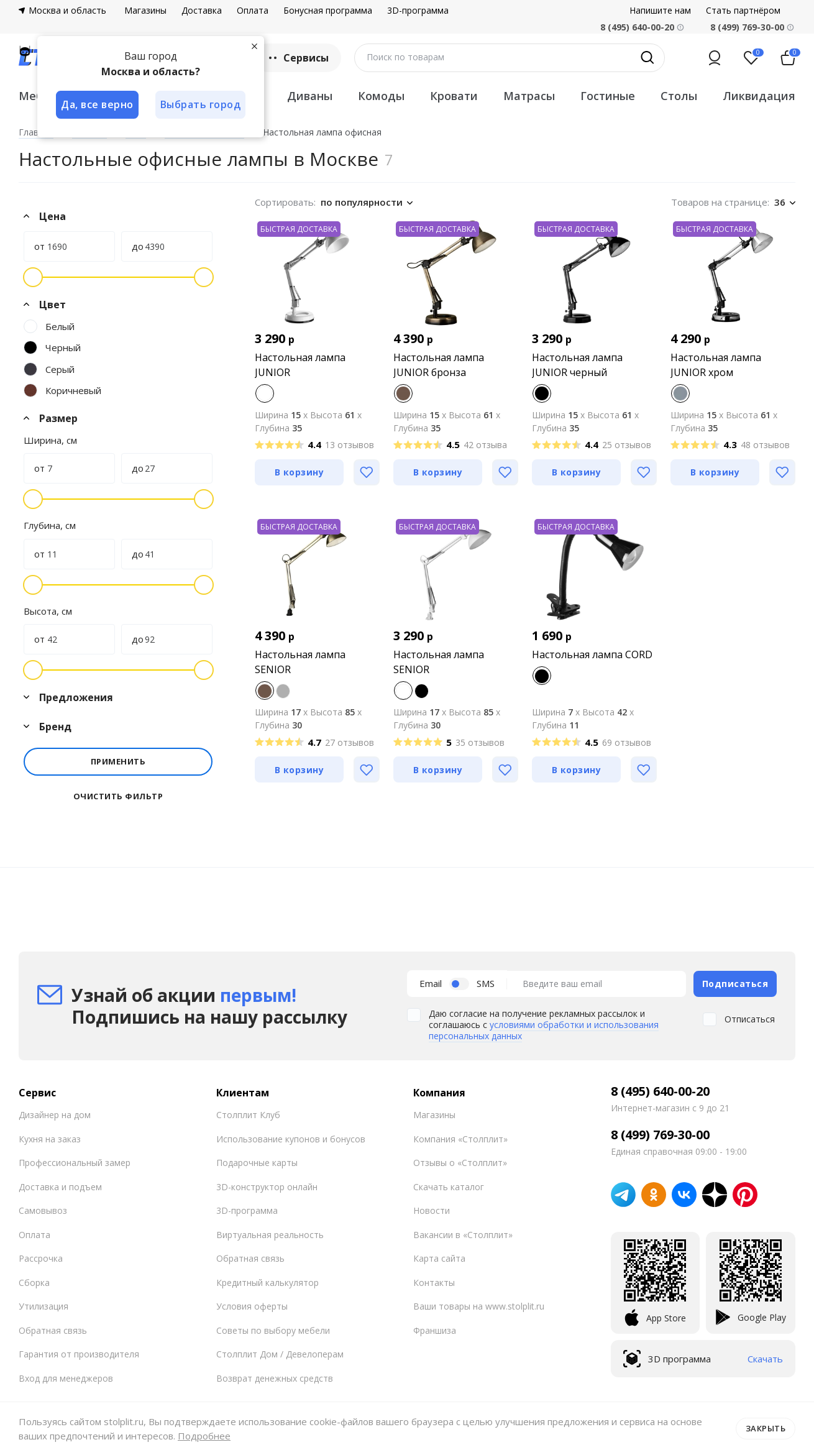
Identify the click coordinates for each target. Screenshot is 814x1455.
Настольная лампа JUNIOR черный (577, 365)
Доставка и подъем (60, 1186)
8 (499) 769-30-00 (747, 27)
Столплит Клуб (248, 1115)
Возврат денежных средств (274, 1378)
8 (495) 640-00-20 (660, 1091)
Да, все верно (97, 104)
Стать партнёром (743, 10)
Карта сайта (439, 1258)
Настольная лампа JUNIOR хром (715, 365)
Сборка (34, 1282)
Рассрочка (41, 1258)
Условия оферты (252, 1306)
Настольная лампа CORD (592, 654)
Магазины (145, 10)
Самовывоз (43, 1210)
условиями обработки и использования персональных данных (544, 1030)
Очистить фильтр (118, 796)
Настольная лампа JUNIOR (300, 365)
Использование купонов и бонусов (290, 1138)
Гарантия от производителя (79, 1354)
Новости (431, 1210)
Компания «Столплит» (460, 1138)
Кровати (454, 95)
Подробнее (204, 1436)
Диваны (309, 95)
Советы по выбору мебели (273, 1330)
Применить (118, 761)
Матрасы (529, 95)
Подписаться (735, 983)
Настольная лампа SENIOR (300, 662)
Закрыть (766, 1428)
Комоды (381, 95)
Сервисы (297, 57)
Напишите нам (660, 10)
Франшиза (434, 1330)
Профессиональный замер (74, 1162)
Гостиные (607, 95)
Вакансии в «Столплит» (463, 1234)
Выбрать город (201, 104)
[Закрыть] (255, 46)
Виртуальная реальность (270, 1234)
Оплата (252, 10)
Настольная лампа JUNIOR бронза (438, 365)
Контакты (434, 1282)
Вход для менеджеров (66, 1378)
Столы (679, 95)
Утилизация (43, 1306)
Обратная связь (53, 1330)
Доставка (201, 10)
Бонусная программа (327, 10)
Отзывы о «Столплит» (460, 1162)
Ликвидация (759, 95)
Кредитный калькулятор (267, 1282)
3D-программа (418, 10)
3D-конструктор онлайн (267, 1186)
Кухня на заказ (50, 1138)
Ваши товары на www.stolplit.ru (478, 1306)
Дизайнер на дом (55, 1115)
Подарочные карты (257, 1162)
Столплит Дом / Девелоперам (280, 1354)
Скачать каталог (448, 1186)
